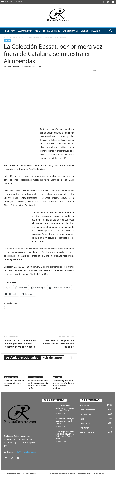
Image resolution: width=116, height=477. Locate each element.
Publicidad (77, 473)
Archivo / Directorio (61, 473)
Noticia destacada (11, 374)
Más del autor (52, 354)
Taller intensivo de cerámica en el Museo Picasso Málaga (64, 404)
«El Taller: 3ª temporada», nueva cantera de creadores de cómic (58, 339)
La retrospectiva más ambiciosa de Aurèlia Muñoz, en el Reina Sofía (38, 381)
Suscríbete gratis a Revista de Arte (91, 470)
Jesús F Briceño (13, 66)
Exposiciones (70, 30)
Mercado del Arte (87, 429)
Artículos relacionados (22, 354)
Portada (10, 30)
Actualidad (25, 30)
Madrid (95, 30)
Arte (37, 30)
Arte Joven (84, 424)
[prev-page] (69, 354)
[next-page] (72, 354)
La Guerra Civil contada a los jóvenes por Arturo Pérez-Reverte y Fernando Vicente (20, 339)
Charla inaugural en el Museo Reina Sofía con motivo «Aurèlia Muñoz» (63, 381)
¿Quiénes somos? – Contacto (95, 473)
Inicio (6, 37)
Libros (84, 30)
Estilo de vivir (51, 30)
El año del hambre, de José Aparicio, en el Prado (14, 379)
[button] (110, 31)
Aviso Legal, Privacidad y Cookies (62, 470)
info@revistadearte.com (26, 448)
